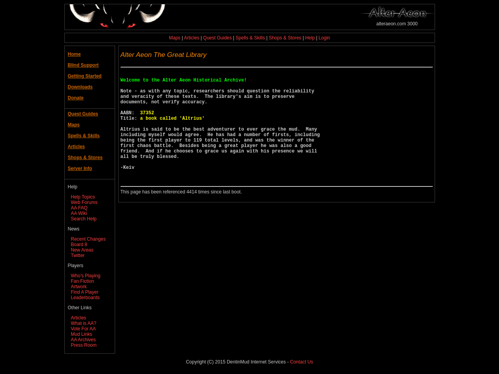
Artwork (79, 286)
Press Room (84, 345)
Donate (76, 98)
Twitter (78, 255)
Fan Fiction (82, 281)
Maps (174, 38)
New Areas (82, 250)
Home (74, 54)
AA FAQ (79, 208)
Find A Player (85, 292)
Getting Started (85, 76)
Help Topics (83, 197)
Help (310, 38)
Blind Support (83, 65)
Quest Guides (217, 38)
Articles (191, 38)
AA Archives (83, 339)
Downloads (80, 87)
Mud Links (81, 334)
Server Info (80, 168)
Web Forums (84, 202)
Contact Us (301, 362)
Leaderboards (85, 297)
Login (324, 38)
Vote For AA (83, 328)
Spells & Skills (250, 38)
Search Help (84, 219)
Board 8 (79, 244)
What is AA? (83, 323)
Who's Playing (86, 275)
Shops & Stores (285, 38)
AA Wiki (79, 213)
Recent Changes (88, 239)
